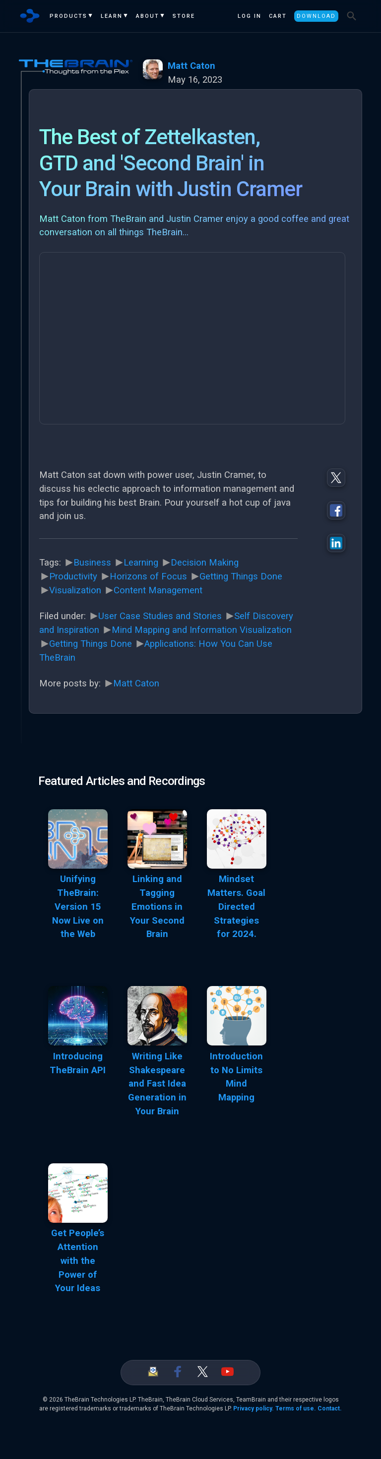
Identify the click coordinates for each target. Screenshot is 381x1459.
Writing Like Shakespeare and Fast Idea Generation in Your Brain (157, 1084)
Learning (141, 562)
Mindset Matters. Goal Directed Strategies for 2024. (236, 906)
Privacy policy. (253, 1408)
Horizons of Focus (148, 576)
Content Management (158, 590)
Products (68, 16)
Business (92, 562)
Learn (112, 16)
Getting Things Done (240, 576)
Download (316, 16)
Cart (278, 16)
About (147, 16)
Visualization (75, 590)
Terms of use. (295, 1408)
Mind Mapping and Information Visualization (202, 630)
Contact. (330, 1408)
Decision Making (205, 562)
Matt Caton (191, 65)
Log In (249, 16)
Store (184, 16)
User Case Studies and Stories (160, 616)
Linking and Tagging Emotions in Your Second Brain (157, 906)
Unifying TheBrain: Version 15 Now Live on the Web (78, 906)
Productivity (73, 576)
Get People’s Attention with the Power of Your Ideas (77, 1261)
